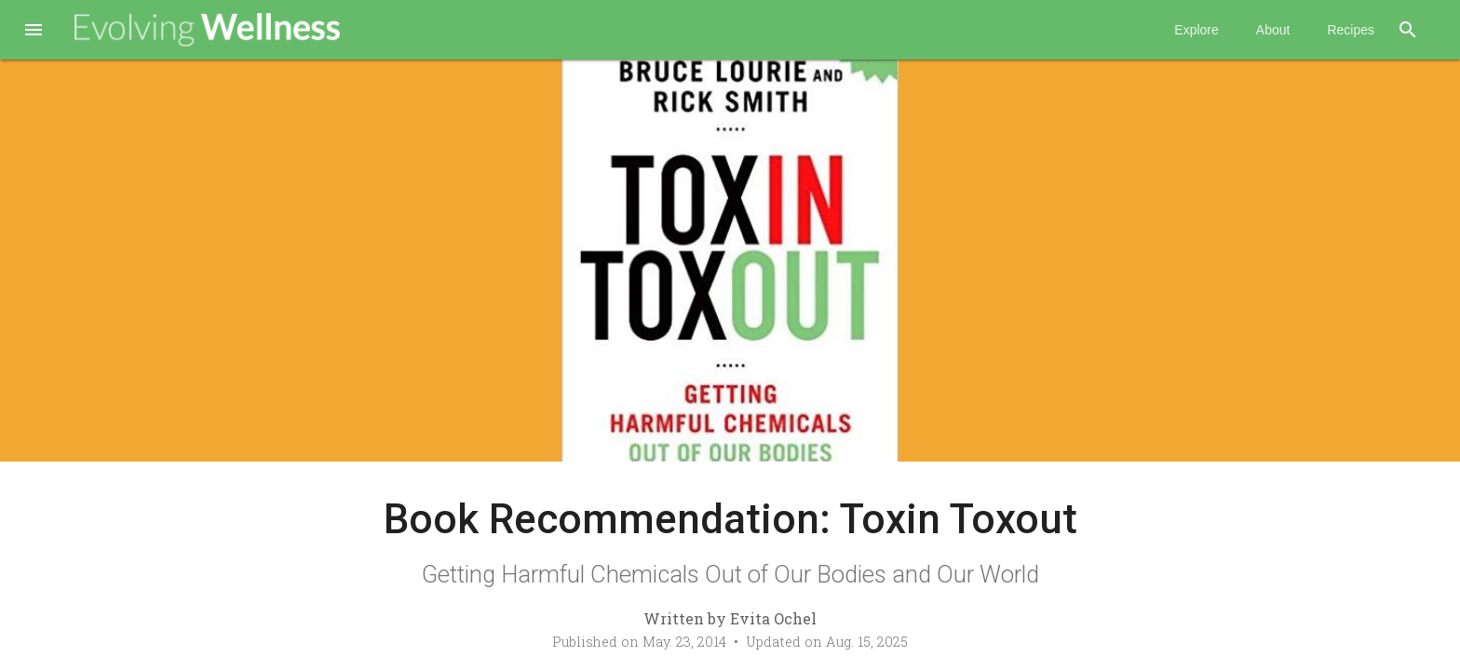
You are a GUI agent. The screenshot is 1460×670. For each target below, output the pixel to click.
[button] (33, 31)
